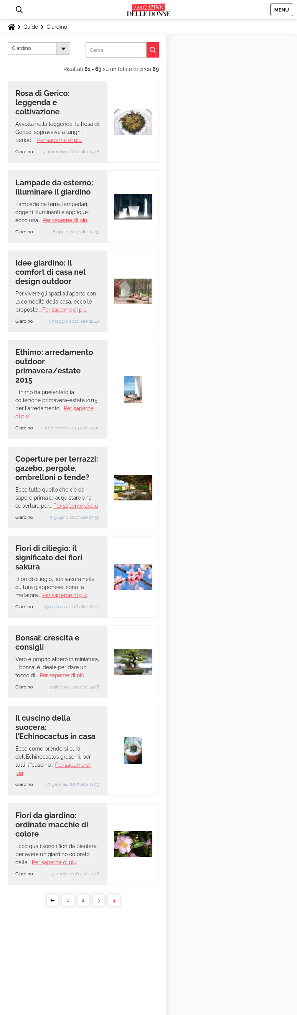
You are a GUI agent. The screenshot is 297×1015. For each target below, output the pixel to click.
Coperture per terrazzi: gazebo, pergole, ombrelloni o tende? (56, 468)
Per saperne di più (59, 140)
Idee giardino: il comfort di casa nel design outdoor (50, 272)
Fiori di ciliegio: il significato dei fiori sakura (48, 557)
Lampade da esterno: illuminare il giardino (54, 187)
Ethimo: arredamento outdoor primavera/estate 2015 (54, 366)
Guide (30, 27)
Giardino (56, 27)
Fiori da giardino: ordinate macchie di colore (51, 824)
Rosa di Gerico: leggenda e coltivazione (42, 102)
